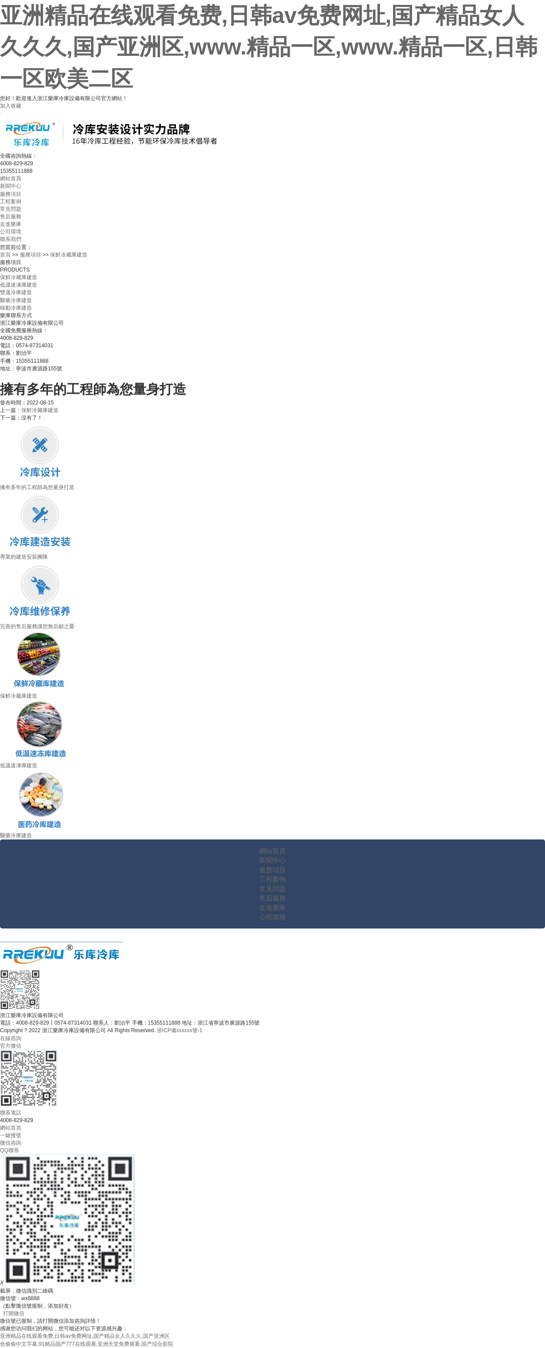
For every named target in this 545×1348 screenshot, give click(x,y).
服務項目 (10, 194)
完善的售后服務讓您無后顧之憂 (37, 626)
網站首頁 (10, 178)
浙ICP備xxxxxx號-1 (179, 1030)
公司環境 (10, 232)
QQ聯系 (9, 1150)
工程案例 (10, 201)
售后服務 (10, 217)
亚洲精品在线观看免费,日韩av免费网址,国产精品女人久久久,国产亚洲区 (85, 1336)
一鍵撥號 (10, 1135)
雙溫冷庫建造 (16, 292)
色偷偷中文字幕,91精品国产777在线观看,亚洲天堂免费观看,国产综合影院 (86, 1344)
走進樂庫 (10, 224)
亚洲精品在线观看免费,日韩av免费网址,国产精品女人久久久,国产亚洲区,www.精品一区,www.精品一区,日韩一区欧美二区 (268, 47)
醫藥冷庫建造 (16, 300)
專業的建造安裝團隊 (24, 557)
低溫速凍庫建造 (18, 285)
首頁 (5, 255)
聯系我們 (10, 239)
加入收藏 (10, 106)
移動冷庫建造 (16, 308)
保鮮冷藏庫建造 (68, 255)
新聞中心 (10, 186)
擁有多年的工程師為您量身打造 (37, 487)
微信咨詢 (10, 1143)
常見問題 (10, 209)
